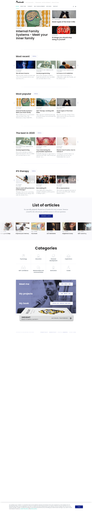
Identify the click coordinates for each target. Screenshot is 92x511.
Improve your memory (22, 382)
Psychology (19, 28)
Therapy (30, 6)
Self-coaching (82, 382)
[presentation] (14, 65)
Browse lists (46, 365)
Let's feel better (51, 382)
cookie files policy (24, 508)
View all (34, 56)
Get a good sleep (5, 382)
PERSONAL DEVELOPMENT (43, 2)
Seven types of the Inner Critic (65, 161)
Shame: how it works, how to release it (66, 250)
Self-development (39, 6)
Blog (17, 6)
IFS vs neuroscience (63, 337)
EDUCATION (55, 2)
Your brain (34, 382)
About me (23, 6)
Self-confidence (56, 19)
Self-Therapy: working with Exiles (45, 161)
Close (79, 506)
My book (49, 6)
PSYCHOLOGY (30, 2)
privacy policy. (34, 508)
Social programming (43, 73)
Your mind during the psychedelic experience (44, 250)
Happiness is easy (67, 382)
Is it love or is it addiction (65, 73)
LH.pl (75, 481)
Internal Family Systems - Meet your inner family (24, 161)
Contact (55, 6)
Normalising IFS (41, 337)
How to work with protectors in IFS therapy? (25, 338)
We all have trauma (22, 73)
